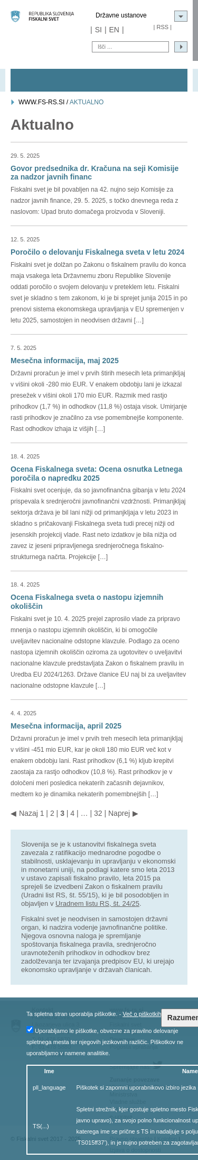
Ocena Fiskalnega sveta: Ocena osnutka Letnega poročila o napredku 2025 (96, 473)
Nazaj (28, 813)
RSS (162, 27)
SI (98, 29)
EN (114, 29)
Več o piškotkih (141, 1014)
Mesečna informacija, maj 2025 (65, 360)
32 (98, 813)
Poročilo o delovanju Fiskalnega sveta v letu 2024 (97, 252)
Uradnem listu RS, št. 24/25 (97, 903)
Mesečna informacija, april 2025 (66, 726)
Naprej (119, 813)
